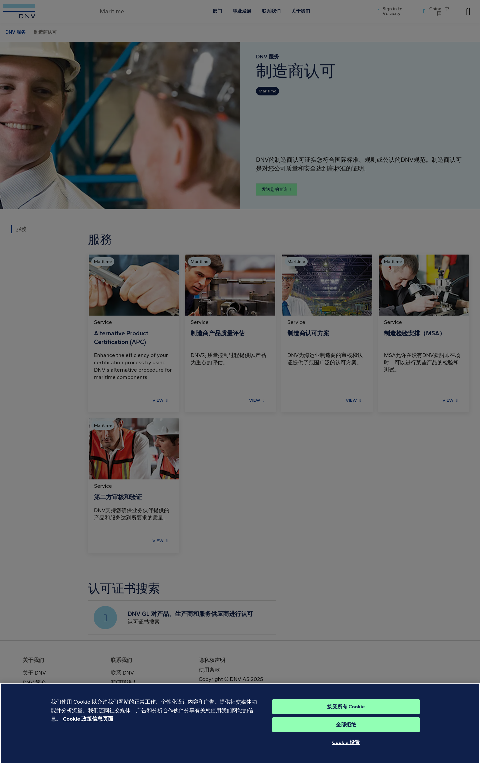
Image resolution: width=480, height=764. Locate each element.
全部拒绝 (346, 736)
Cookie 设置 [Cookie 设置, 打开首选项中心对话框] (346, 753)
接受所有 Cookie (346, 718)
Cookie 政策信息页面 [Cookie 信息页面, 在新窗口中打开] (88, 730)
